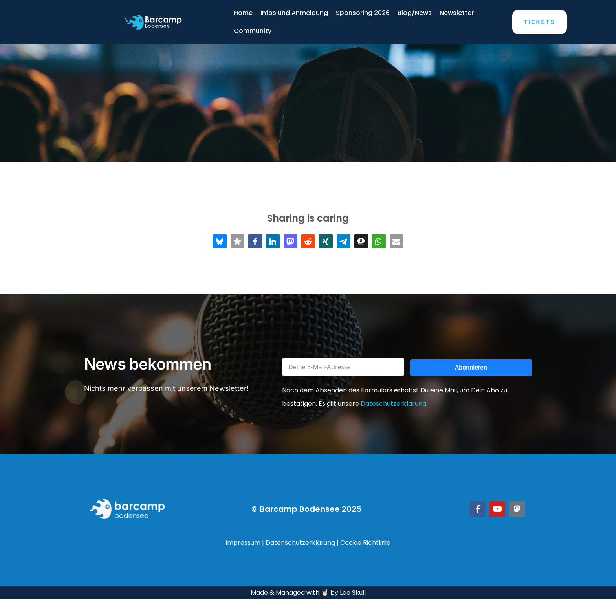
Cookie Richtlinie (365, 542)
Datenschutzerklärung (300, 542)
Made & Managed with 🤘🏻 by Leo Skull (308, 592)
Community (252, 30)
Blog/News (415, 12)
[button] (220, 241)
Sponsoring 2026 (363, 12)
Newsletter (457, 12)
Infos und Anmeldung (294, 12)
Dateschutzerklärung (393, 403)
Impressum (243, 542)
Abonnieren (471, 367)
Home (243, 12)
